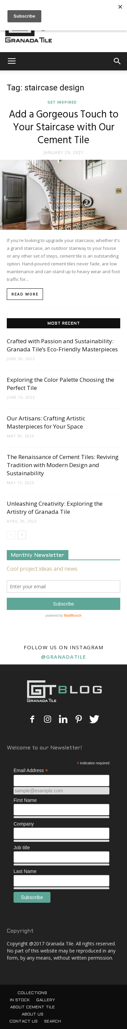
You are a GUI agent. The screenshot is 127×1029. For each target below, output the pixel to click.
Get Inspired (62, 102)
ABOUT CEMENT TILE (32, 1007)
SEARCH (52, 1022)
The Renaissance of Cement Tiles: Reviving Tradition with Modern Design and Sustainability (63, 465)
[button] (117, 61)
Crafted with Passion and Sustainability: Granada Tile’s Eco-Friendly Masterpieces (62, 345)
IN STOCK (20, 1000)
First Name (25, 800)
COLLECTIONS (32, 993)
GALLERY (45, 1000)
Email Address (31, 770)
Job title (22, 847)
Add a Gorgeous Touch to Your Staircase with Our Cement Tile (64, 128)
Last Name (25, 871)
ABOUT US (32, 1014)
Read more (25, 294)
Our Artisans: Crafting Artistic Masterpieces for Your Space (46, 422)
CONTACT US (23, 1022)
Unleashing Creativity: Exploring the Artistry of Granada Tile (55, 508)
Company (24, 824)
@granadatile (63, 656)
